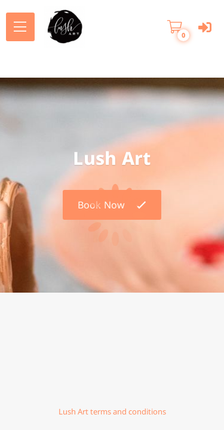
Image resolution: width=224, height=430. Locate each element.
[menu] (20, 27)
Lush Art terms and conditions (112, 411)
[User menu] (204, 27)
